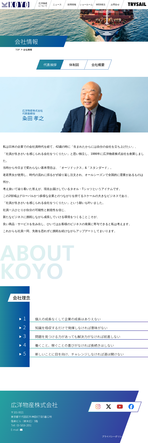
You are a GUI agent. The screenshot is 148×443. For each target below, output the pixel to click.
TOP (18, 49)
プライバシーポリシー (113, 436)
